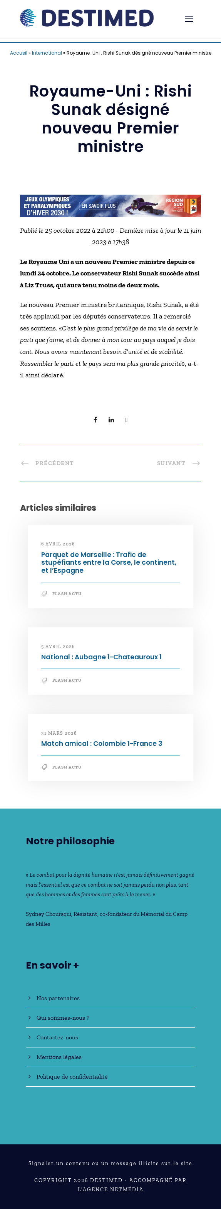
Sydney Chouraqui (48, 914)
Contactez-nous (57, 1037)
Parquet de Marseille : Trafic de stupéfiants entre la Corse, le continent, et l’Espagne (108, 562)
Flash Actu (67, 593)
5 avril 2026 (58, 646)
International (47, 53)
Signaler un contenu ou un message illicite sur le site (110, 1163)
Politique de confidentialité (72, 1076)
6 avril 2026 (58, 544)
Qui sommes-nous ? (63, 1017)
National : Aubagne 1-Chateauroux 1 (101, 657)
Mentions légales (59, 1057)
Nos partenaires (58, 998)
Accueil (18, 53)
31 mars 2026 (59, 733)
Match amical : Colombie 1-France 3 (101, 743)
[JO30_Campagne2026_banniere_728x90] (110, 205)
